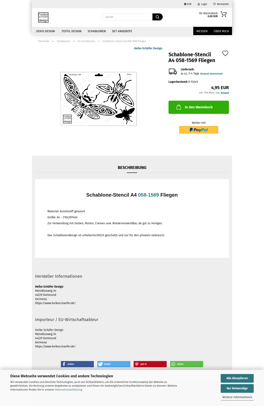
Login (202, 4)
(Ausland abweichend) (211, 73)
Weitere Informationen (237, 397)
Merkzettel (221, 4)
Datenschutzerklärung (68, 389)
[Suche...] (157, 16)
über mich (221, 31)
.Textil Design (71, 31)
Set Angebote (122, 31)
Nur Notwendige (237, 388)
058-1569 (148, 195)
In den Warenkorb (194, 107)
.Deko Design (45, 31)
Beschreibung (132, 167)
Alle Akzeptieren (237, 378)
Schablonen (97, 31)
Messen (201, 31)
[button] (77, 364)
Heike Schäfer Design (148, 48)
